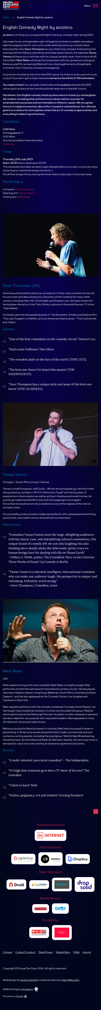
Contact (7, 955)
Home (6, 21)
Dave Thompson (24, 192)
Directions (9, 147)
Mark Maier (23, 200)
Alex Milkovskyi (70, 983)
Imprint (87, 955)
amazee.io (27, 992)
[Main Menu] (90, 5)
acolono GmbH (29, 983)
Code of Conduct (25, 955)
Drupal (19, 999)
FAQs (76, 955)
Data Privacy (45, 955)
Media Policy (63, 955)
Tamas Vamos (27, 196)
